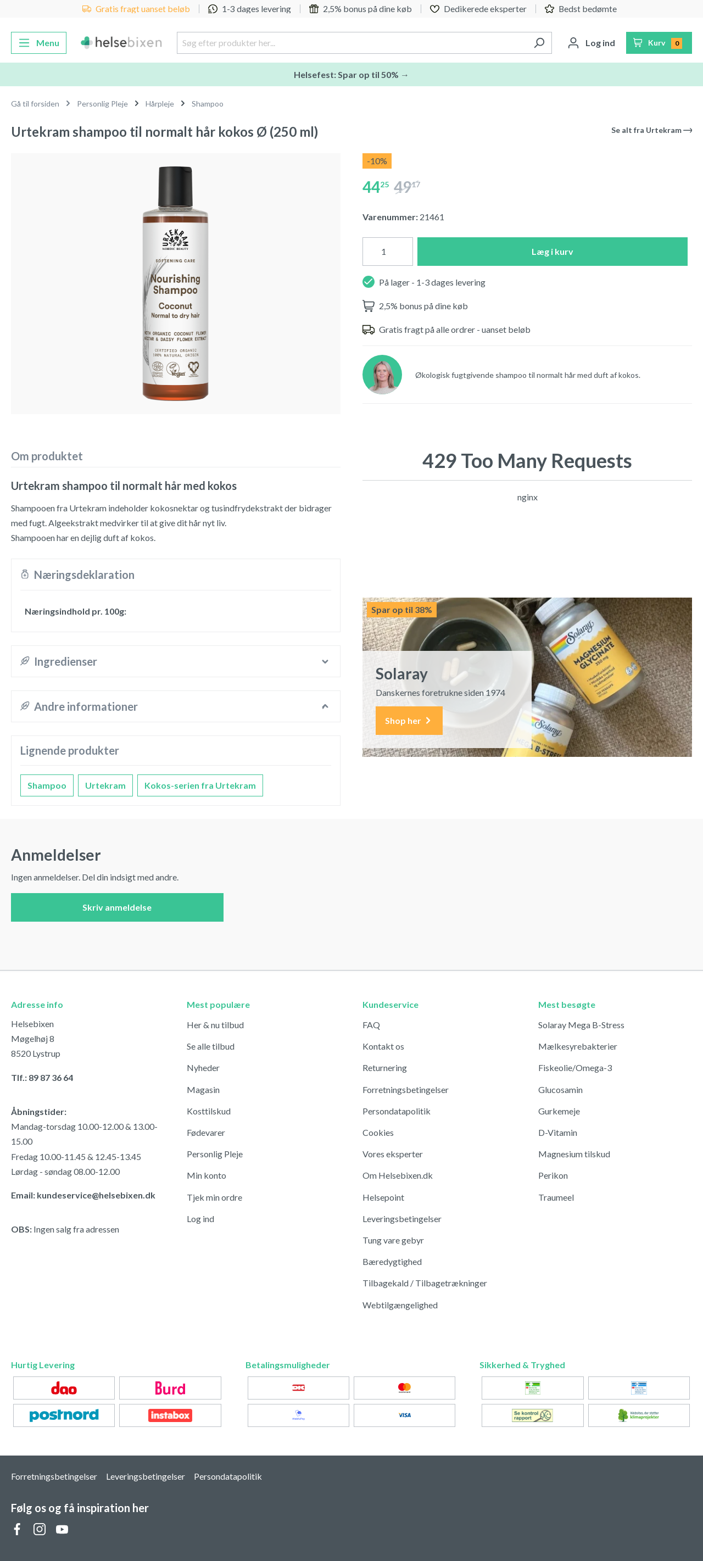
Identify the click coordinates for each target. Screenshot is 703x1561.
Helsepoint (383, 1197)
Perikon (553, 1175)
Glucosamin (560, 1089)
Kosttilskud (209, 1111)
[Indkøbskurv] (659, 43)
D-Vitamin (557, 1132)
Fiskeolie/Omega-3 (575, 1067)
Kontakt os (383, 1046)
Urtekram (105, 785)
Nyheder (203, 1067)
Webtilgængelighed (400, 1305)
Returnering (384, 1067)
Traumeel (556, 1197)
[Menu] (38, 43)
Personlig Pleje (215, 1154)
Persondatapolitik (396, 1111)
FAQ (371, 1024)
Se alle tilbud (211, 1046)
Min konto (206, 1175)
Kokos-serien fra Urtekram (200, 785)
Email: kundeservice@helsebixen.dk (83, 1195)
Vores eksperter (392, 1154)
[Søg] (539, 43)
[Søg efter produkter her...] (351, 43)
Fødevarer (206, 1132)
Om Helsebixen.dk (397, 1175)
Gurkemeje (559, 1111)
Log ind (200, 1218)
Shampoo (46, 785)
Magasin (203, 1089)
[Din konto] (591, 42)
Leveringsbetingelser (402, 1218)
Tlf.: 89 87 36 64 (42, 1077)
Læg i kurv (552, 251)
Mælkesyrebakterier (577, 1046)
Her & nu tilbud (215, 1024)
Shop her (409, 721)
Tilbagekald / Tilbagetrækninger (424, 1283)
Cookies (378, 1132)
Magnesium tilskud (574, 1154)
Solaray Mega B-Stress (581, 1024)
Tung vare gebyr (393, 1240)
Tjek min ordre (214, 1197)
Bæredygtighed (392, 1261)
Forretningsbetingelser (405, 1089)
